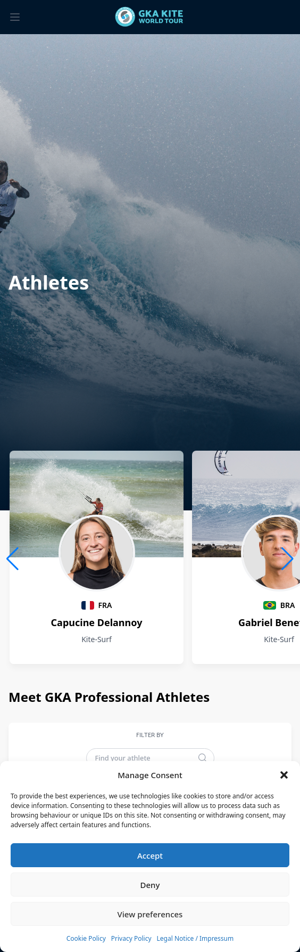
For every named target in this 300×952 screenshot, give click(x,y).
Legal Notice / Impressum (195, 938)
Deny (150, 884)
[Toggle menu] (15, 17)
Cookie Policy (86, 938)
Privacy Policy (131, 938)
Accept (150, 855)
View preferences (150, 914)
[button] (284, 775)
